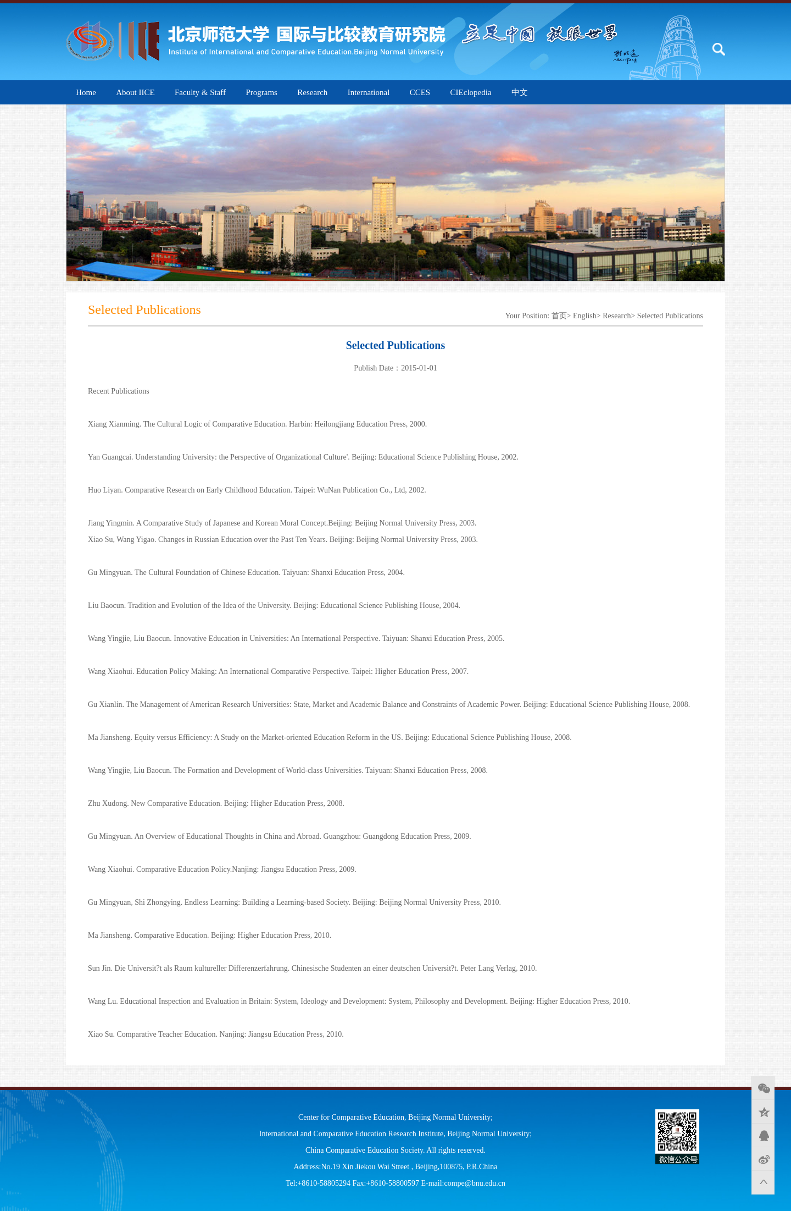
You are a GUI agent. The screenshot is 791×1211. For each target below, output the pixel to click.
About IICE (135, 92)
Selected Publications (670, 316)
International (369, 92)
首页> (561, 316)
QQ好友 (763, 1135)
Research (312, 92)
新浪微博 (763, 1159)
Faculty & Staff (200, 92)
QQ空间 (763, 1111)
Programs (261, 92)
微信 (763, 1088)
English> (587, 316)
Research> (619, 316)
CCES (420, 92)
